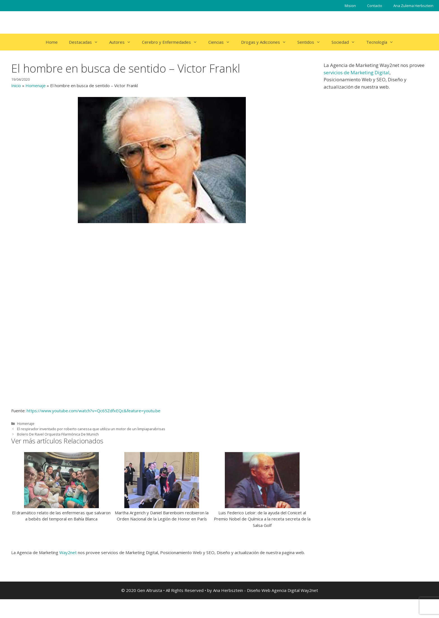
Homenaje (35, 85)
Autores (122, 42)
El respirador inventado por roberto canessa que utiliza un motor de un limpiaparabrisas (91, 428)
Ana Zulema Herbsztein (413, 5)
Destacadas (86, 42)
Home (52, 42)
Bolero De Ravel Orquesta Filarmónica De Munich (58, 434)
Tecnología (382, 42)
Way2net (68, 552)
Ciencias (221, 42)
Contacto (374, 5)
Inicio (16, 85)
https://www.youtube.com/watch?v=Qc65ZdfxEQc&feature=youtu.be (93, 410)
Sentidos (311, 42)
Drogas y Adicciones (266, 42)
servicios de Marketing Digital (356, 72)
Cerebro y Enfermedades (172, 42)
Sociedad (346, 42)
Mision (350, 5)
